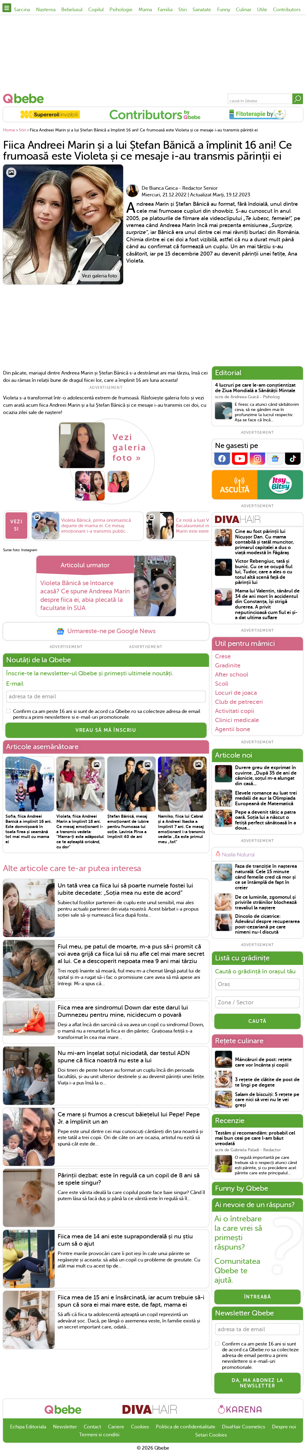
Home (9, 130)
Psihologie (121, 9)
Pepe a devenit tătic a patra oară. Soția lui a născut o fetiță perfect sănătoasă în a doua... (265, 820)
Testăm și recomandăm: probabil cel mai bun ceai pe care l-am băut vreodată (255, 1141)
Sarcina (22, 9)
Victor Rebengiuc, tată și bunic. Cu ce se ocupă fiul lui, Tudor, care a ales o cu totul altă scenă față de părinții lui (263, 572)
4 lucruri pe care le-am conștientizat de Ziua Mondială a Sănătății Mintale (255, 388)
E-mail (14, 685)
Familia (165, 9)
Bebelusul (71, 9)
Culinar (243, 9)
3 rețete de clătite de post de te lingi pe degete (267, 1084)
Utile (262, 9)
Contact (92, 1430)
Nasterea (45, 9)
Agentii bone (232, 729)
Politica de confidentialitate (185, 1430)
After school (231, 674)
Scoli (221, 683)
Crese (223, 656)
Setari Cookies (211, 1438)
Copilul (96, 9)
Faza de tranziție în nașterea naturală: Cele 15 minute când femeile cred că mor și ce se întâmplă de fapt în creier (266, 877)
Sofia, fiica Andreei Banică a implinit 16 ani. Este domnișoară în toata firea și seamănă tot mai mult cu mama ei (28, 832)
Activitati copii (234, 711)
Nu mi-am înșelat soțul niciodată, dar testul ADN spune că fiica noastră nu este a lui (124, 1060)
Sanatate (202, 9)
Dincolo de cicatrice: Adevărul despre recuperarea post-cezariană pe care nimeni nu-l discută (267, 924)
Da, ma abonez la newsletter (257, 1386)
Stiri (182, 9)
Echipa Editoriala (28, 1430)
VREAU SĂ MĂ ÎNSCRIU (106, 733)
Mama (145, 9)
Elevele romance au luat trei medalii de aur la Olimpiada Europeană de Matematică (266, 798)
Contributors (287, 9)
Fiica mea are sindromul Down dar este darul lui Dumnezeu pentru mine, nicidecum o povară (123, 1014)
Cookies (140, 1430)
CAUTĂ (257, 1023)
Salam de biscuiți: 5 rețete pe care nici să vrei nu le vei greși (267, 1102)
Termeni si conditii (99, 1438)
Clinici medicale (237, 720)
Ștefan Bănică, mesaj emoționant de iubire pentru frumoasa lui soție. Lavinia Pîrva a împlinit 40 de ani (128, 829)
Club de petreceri (239, 701)
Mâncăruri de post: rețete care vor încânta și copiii (263, 1064)
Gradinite (227, 665)
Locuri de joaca (236, 692)
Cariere (116, 1430)
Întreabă (257, 1299)
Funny (223, 9)
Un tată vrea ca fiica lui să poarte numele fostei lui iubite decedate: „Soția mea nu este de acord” (125, 892)
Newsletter (65, 1430)
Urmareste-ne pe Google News (105, 633)
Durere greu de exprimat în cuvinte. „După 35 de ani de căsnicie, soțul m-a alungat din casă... (266, 775)
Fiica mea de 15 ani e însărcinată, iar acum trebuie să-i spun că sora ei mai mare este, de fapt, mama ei (131, 1304)
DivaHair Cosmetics (243, 1430)
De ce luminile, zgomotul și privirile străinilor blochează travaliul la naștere (266, 903)
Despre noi (284, 1430)
